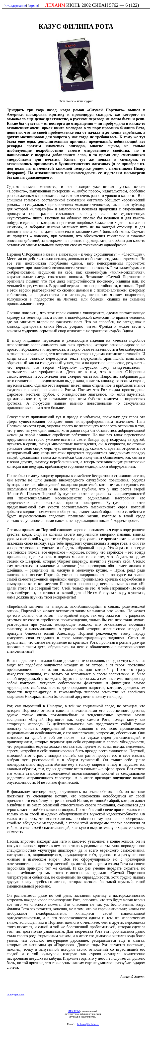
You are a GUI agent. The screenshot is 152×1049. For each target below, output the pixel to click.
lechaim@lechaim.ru (88, 1024)
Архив (33, 5)
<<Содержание (15, 5)
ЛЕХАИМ (73, 1011)
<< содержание (15, 994)
